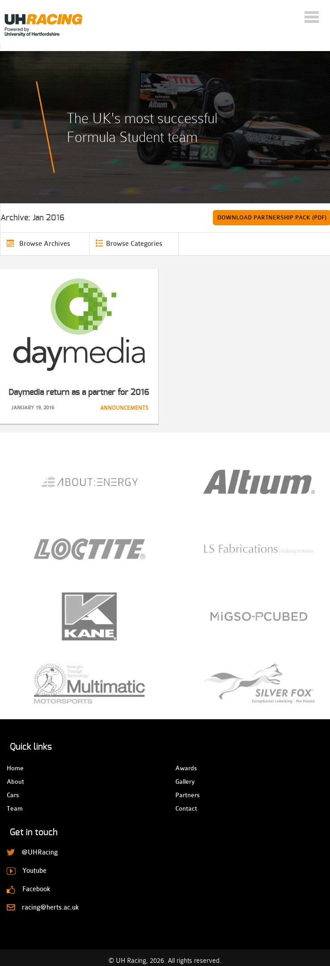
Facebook (36, 889)
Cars (13, 795)
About (14, 781)
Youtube (34, 871)
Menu (312, 17)
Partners (183, 795)
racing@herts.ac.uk (50, 907)
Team (14, 808)
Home (14, 768)
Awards (183, 768)
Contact (183, 808)
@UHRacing (39, 852)
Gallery (183, 781)
